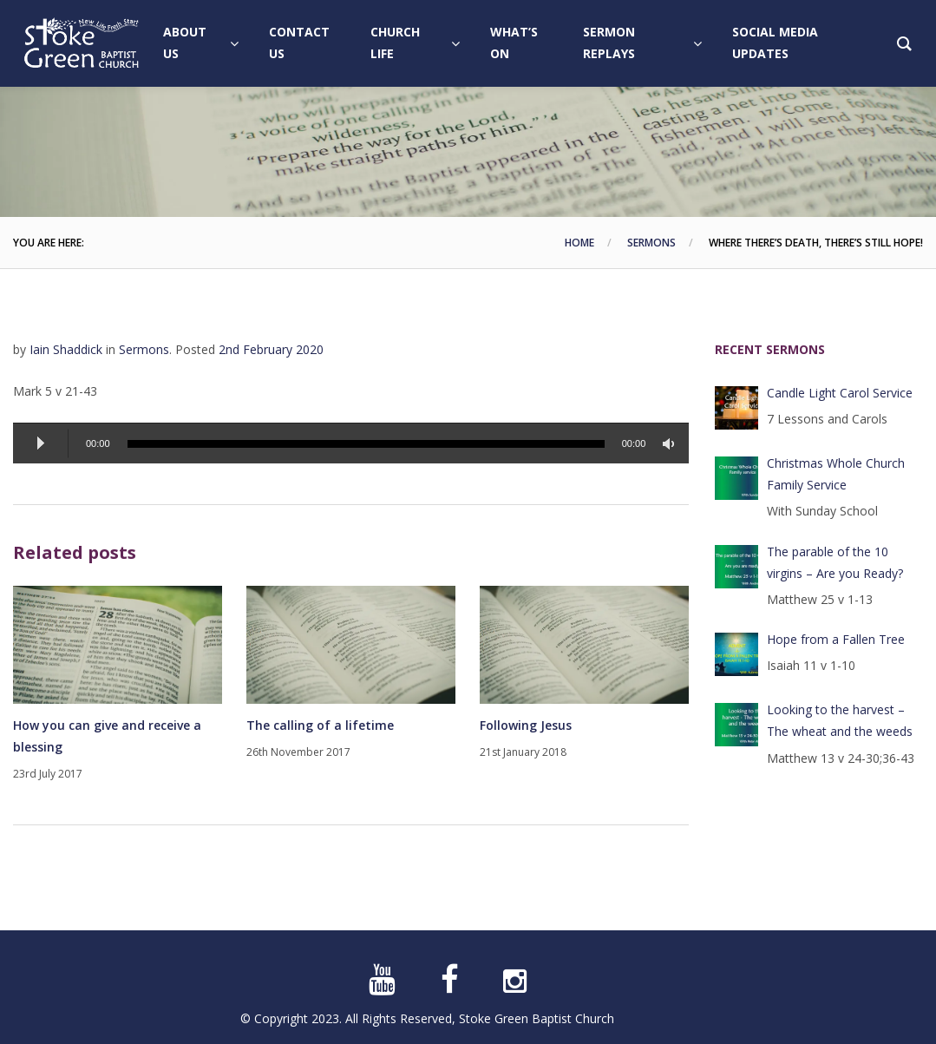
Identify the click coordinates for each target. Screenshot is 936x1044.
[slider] (366, 444)
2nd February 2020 (271, 349)
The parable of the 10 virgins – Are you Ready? (835, 562)
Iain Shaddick (65, 349)
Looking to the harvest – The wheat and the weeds (840, 720)
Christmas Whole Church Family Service (836, 474)
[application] (351, 443)
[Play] (40, 443)
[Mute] (671, 443)
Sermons (651, 242)
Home (579, 242)
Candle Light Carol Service (840, 392)
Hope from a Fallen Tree (836, 639)
